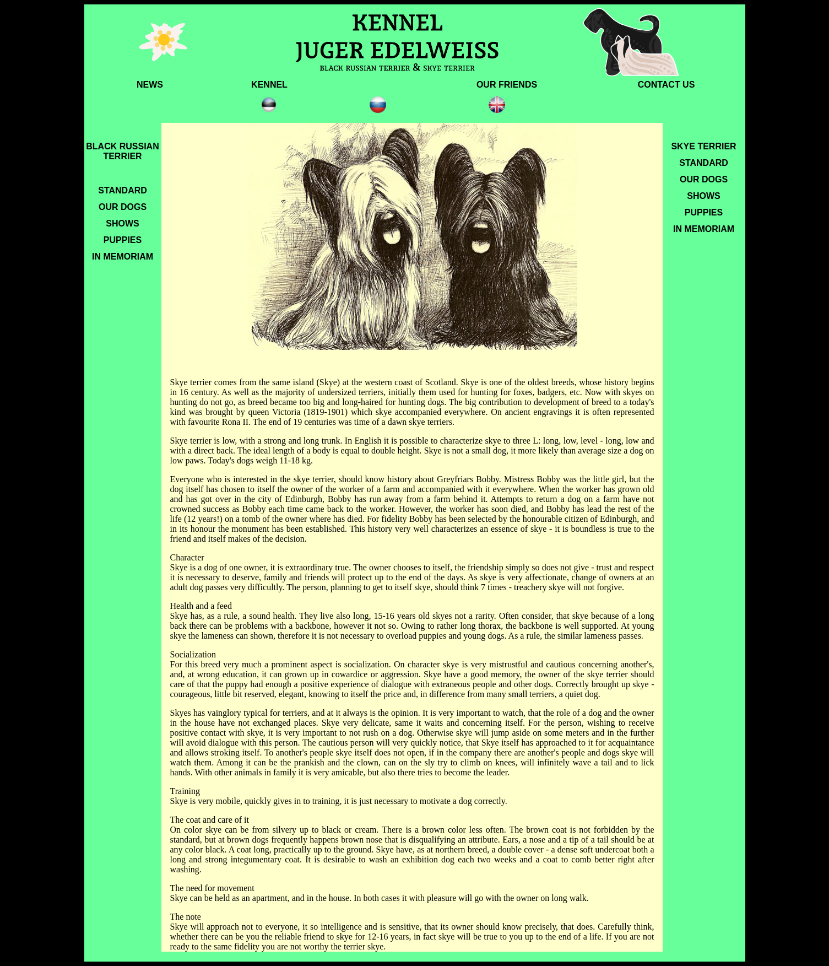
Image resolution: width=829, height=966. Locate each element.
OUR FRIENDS (506, 84)
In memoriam (703, 229)
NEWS (150, 84)
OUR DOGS (123, 207)
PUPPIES (123, 240)
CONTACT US (666, 84)
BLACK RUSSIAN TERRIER (122, 150)
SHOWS (122, 223)
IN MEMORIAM (122, 256)
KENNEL (269, 84)
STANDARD (122, 190)
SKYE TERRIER (703, 146)
